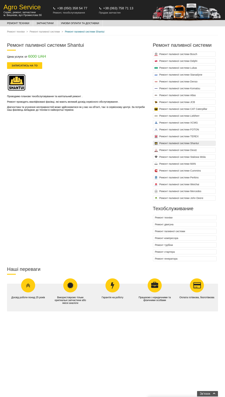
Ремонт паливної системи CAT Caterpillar (181, 109)
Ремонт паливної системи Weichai (177, 184)
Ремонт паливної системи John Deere (179, 198)
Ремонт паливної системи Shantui (177, 143)
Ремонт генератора (166, 258)
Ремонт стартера (165, 251)
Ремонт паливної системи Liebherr (177, 116)
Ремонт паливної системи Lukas (176, 68)
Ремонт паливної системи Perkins (177, 177)
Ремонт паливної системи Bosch (176, 54)
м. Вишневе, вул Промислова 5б (23, 15)
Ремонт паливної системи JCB (175, 102)
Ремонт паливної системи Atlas (175, 95)
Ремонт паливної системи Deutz (176, 150)
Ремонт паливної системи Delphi (176, 61)
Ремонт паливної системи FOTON (177, 129)
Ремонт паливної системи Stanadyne (178, 74)
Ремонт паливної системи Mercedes (178, 191)
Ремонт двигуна (164, 224)
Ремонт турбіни (164, 245)
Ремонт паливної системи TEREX (177, 136)
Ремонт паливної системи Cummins (178, 170)
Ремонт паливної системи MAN (175, 164)
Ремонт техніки (163, 217)
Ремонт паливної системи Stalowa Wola (180, 157)
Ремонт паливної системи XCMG (176, 122)
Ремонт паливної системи (170, 231)
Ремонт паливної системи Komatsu (177, 88)
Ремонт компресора (166, 238)
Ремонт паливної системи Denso (176, 81)
